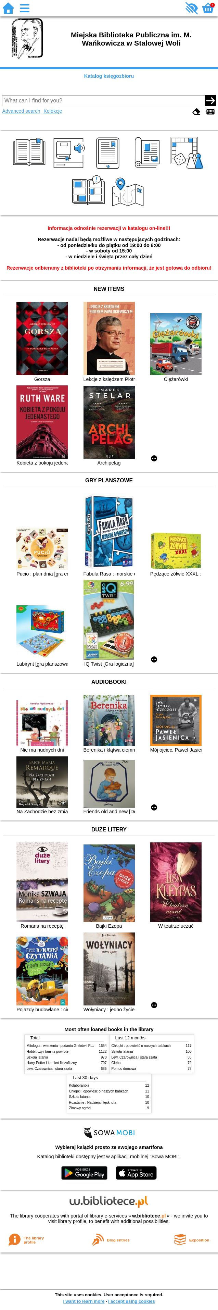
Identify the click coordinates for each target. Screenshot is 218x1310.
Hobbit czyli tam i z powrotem (49, 1051)
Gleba (116, 1063)
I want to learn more (83, 1301)
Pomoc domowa (124, 1069)
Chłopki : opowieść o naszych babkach (141, 1046)
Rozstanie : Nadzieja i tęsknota (92, 1102)
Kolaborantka (79, 1085)
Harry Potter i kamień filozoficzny (52, 1063)
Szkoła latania (37, 1057)
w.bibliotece (149, 1216)
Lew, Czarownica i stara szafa (49, 1069)
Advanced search (21, 111)
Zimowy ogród (80, 1108)
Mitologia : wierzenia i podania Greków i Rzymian (64, 1046)
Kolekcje (52, 111)
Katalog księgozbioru (109, 76)
